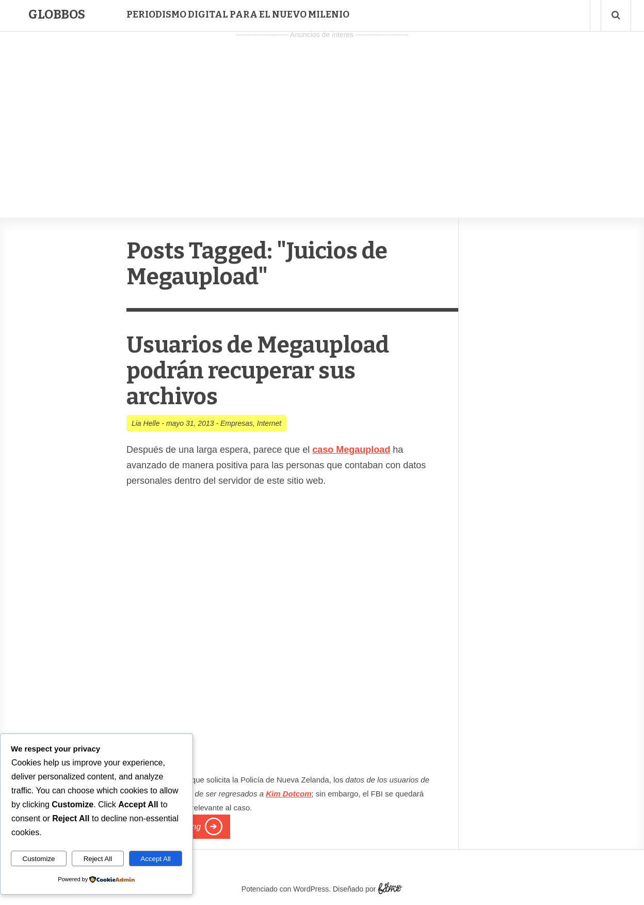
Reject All (98, 859)
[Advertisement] (322, 114)
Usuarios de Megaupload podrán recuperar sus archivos (257, 370)
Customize (39, 859)
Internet (269, 423)
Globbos (56, 14)
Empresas (236, 423)
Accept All (155, 859)
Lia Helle (145, 423)
